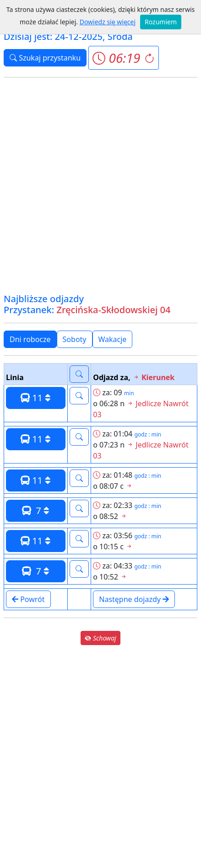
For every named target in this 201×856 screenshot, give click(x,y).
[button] (123, 58)
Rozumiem (161, 21)
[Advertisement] (100, 185)
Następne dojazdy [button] (134, 599)
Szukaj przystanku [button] (45, 58)
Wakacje (112, 339)
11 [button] (36, 398)
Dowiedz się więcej (108, 21)
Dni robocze (30, 339)
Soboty (75, 339)
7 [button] (35, 510)
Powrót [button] (28, 599)
